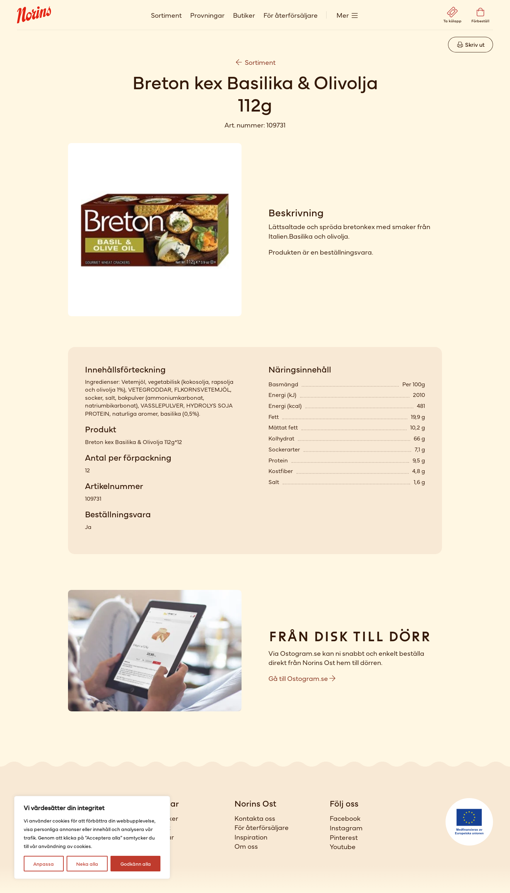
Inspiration (250, 836)
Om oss (246, 846)
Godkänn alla (135, 863)
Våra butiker (159, 818)
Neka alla (87, 863)
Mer (342, 14)
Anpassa (43, 863)
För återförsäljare (291, 14)
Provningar (207, 14)
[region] (92, 837)
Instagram (346, 827)
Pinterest (344, 837)
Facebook (345, 818)
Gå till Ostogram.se (301, 678)
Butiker (244, 14)
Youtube (343, 846)
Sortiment (166, 14)
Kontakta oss (254, 818)
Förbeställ (155, 846)
